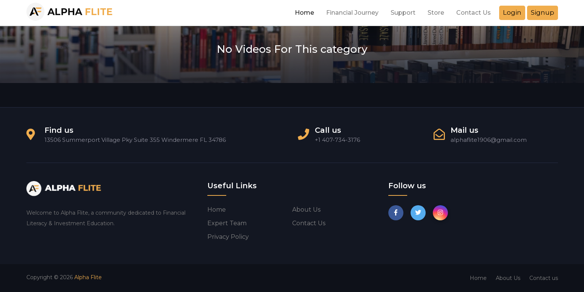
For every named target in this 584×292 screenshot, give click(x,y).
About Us (508, 278)
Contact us (308, 223)
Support (403, 12)
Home (304, 12)
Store (436, 12)
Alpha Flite (88, 277)
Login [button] (512, 12)
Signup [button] (542, 12)
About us (306, 209)
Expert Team (227, 223)
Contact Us (473, 12)
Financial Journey (352, 12)
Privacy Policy (228, 236)
